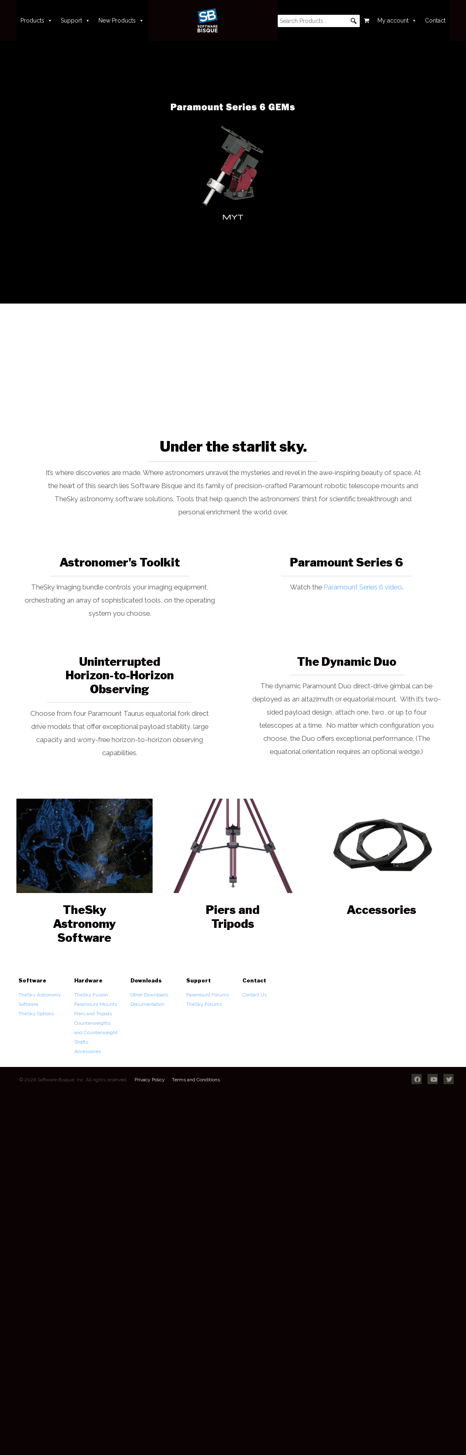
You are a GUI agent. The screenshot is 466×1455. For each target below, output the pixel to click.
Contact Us (254, 995)
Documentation (147, 1004)
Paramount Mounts (95, 1004)
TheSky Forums (204, 1004)
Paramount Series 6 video (363, 587)
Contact (435, 20)
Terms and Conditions (196, 1080)
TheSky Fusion (91, 995)
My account (397, 20)
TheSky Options (36, 1013)
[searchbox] (319, 21)
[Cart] (366, 20)
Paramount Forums (207, 995)
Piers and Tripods (93, 1013)
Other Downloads (149, 995)
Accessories (87, 1051)
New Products (121, 20)
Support (75, 20)
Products (37, 20)
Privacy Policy (150, 1080)
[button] (353, 21)
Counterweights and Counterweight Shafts (95, 1032)
